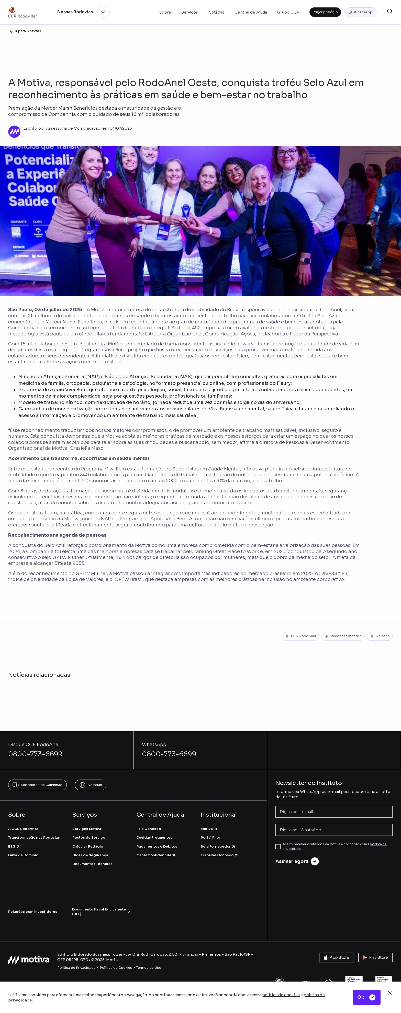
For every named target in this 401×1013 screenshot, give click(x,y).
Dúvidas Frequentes (154, 837)
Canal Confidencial (156, 855)
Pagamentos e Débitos (157, 846)
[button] (360, 12)
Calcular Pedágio (87, 846)
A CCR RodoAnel (23, 829)
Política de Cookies (116, 967)
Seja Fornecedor (218, 846)
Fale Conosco (149, 829)
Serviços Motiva (86, 829)
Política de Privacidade (76, 967)
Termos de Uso (148, 967)
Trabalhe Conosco (219, 855)
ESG (14, 846)
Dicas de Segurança (90, 855)
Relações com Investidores (32, 911)
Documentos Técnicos (92, 864)
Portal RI (210, 837)
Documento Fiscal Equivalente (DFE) (101, 911)
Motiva (209, 829)
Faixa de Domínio (23, 855)
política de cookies (281, 994)
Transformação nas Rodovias (34, 837)
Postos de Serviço (88, 837)
